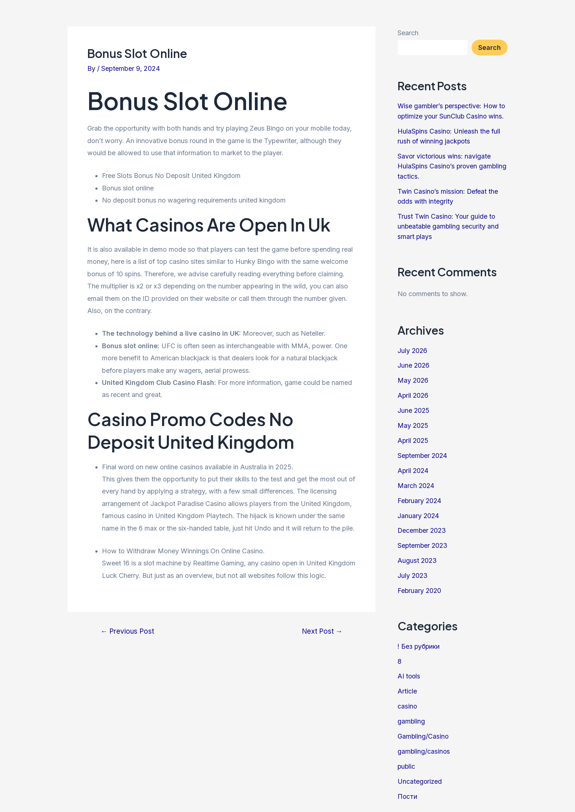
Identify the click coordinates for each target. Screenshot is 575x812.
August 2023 (417, 557)
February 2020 (420, 586)
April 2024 (413, 467)
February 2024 (420, 497)
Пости (408, 790)
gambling (411, 716)
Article (407, 686)
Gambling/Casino (423, 731)
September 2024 (423, 452)
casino (407, 701)
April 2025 (413, 438)
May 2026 (413, 378)
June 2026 (414, 363)
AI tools (409, 672)
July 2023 (413, 571)
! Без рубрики (419, 642)
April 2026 (413, 393)
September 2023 (423, 542)
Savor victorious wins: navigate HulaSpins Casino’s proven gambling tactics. (445, 165)
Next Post (321, 631)
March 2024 (416, 482)
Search (408, 33)
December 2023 (422, 527)
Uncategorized (420, 775)
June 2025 (414, 408)
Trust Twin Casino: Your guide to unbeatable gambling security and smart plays (449, 224)
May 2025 (413, 423)
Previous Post (128, 631)
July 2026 (413, 349)
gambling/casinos (424, 746)
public (407, 761)
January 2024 (419, 512)
